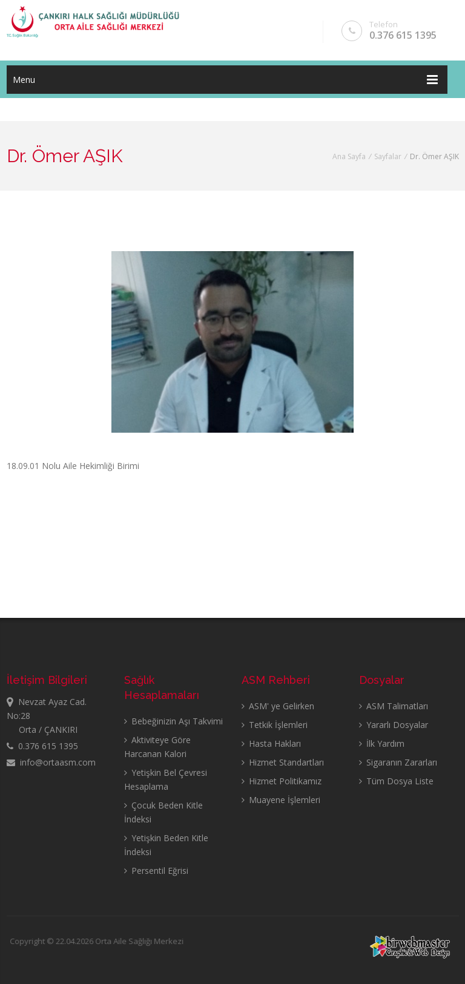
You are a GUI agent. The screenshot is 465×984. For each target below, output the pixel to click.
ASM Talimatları (393, 706)
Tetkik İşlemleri (275, 724)
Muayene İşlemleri (281, 799)
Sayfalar (387, 156)
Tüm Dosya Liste (396, 781)
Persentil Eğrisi (156, 870)
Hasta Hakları (271, 743)
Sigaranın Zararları (398, 762)
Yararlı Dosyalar (393, 724)
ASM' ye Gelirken (278, 706)
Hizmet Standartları (283, 762)
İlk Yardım (381, 743)
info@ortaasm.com (51, 762)
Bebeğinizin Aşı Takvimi (173, 721)
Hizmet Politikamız (282, 781)
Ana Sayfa (349, 156)
